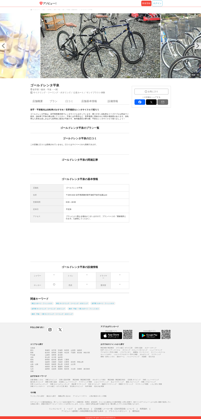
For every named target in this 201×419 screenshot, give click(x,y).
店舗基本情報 (89, 101)
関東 (31, 353)
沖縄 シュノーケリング (151, 380)
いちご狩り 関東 (156, 384)
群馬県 (54, 353)
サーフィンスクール (158, 352)
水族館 (144, 357)
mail (162, 102)
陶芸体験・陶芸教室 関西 (81, 380)
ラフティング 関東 (85, 382)
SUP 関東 (88, 386)
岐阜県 (54, 360)
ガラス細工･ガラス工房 (124, 348)
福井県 (60, 357)
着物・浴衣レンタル (108, 357)
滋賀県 (47, 362)
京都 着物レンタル (36, 380)
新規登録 (146, 3)
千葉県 (73, 353)
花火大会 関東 (99, 386)
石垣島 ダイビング (134, 380)
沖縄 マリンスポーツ (37, 386)
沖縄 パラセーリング (148, 382)
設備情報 (113, 101)
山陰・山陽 (34, 364)
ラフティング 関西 (141, 384)
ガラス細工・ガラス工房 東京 (57, 386)
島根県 (54, 364)
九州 (31, 369)
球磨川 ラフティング (126, 384)
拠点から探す (51, 396)
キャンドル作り (106, 354)
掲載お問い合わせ (64, 396)
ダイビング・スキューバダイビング (134, 350)
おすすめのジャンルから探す (112, 344)
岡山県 (60, 364)
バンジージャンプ (133, 357)
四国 (31, 367)
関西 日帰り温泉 (51, 382)
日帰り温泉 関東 (64, 380)
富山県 (47, 357)
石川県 (54, 357)
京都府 (54, 362)
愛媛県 (60, 367)
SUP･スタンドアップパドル (110, 350)
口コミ (69, 101)
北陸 (31, 357)
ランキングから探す (37, 396)
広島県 (66, 364)
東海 (31, 360)
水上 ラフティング (117, 382)
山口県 (73, 364)
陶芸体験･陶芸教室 (107, 348)
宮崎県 (79, 369)
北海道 (32, 348)
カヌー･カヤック (151, 348)
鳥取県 (47, 364)
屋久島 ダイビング (36, 382)
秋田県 (66, 350)
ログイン (157, 3)
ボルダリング (144, 354)
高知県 (66, 367)
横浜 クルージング (132, 382)
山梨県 (47, 355)
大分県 (73, 369)
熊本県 (66, 369)
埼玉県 (66, 353)
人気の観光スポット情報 (97, 396)
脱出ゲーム (121, 357)
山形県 (73, 350)
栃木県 (47, 353)
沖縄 (31, 371)
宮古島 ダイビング (76, 386)
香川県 (54, 367)
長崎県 (60, 369)
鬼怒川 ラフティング (109, 384)
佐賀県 (54, 369)
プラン (53, 101)
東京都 (79, 353)
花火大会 (152, 357)
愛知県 (60, 360)
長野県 (54, 355)
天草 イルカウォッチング (39, 384)
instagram (50, 329)
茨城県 (60, 353)
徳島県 (47, 367)
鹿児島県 (87, 369)
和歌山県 (80, 362)
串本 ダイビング (94, 384)
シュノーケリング (156, 350)
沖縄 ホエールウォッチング (59, 384)
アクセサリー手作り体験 (109, 352)
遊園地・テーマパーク (141, 352)
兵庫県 (66, 362)
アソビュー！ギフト (80, 396)
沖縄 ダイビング (51, 380)
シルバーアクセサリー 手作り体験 (126, 354)
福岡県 (47, 369)
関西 (31, 362)
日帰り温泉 (138, 348)
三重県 (66, 360)
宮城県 (60, 350)
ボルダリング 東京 (98, 380)
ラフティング (156, 354)
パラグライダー (125, 352)
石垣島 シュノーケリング (68, 382)
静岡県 (47, 360)
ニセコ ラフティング (101, 382)
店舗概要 (37, 101)
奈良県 (73, 362)
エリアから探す (36, 344)
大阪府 (60, 362)
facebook (140, 102)
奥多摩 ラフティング (79, 384)
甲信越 (32, 355)
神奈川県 (87, 353)
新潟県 (60, 355)
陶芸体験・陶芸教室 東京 (116, 380)
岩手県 (54, 350)
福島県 (79, 350)
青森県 (47, 350)
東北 (31, 350)
